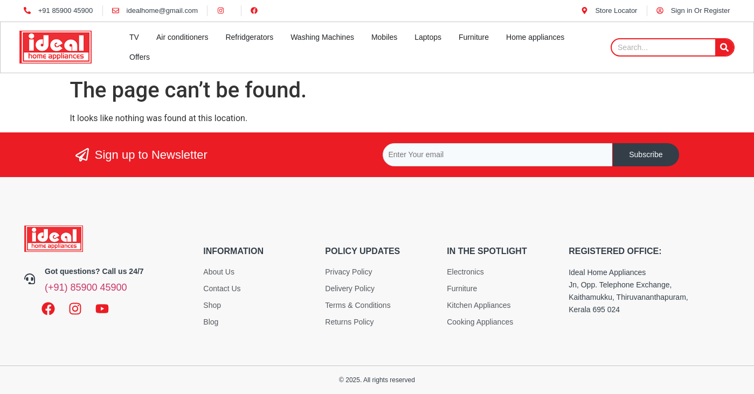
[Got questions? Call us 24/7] (29, 278)
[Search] (724, 47)
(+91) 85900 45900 (86, 287)
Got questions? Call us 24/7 (94, 271)
